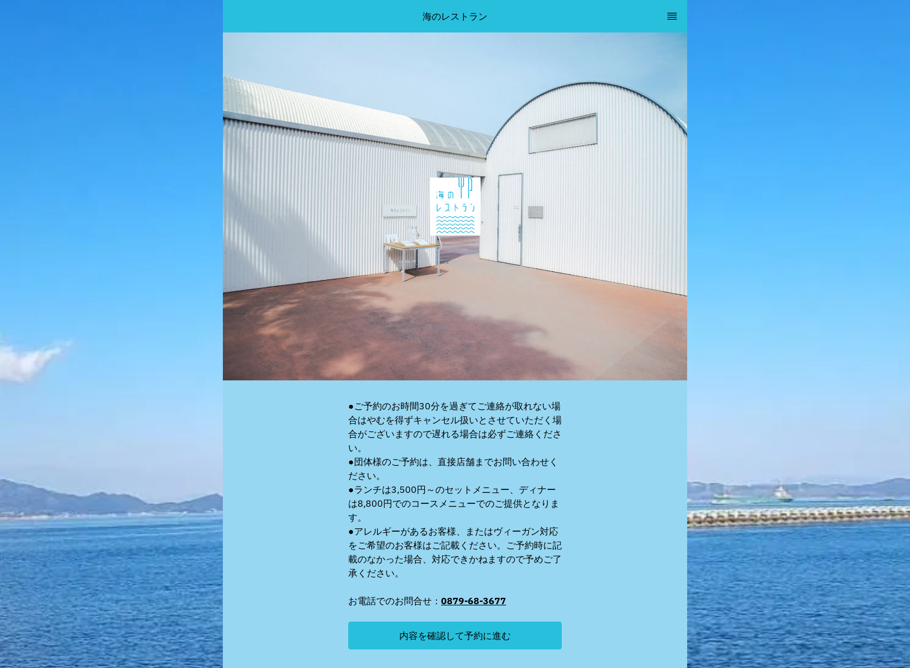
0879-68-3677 (473, 601)
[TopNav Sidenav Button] (672, 16)
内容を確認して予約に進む (455, 635)
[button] (455, 635)
